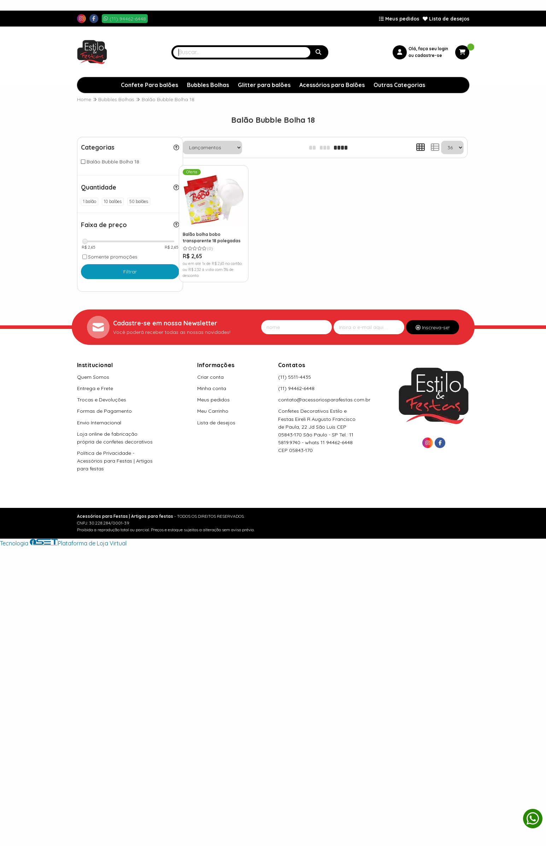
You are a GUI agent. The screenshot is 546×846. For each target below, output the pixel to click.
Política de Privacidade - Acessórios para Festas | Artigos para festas (115, 461)
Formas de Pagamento (104, 411)
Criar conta (210, 377)
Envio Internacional (99, 422)
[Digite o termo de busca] (241, 52)
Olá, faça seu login (428, 48)
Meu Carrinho (212, 411)
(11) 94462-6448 (296, 388)
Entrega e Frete (95, 388)
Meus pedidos (399, 19)
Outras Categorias (399, 84)
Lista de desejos (446, 19)
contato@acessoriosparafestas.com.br (324, 399)
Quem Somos (93, 377)
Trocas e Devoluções (101, 399)
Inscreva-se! (433, 327)
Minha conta (211, 388)
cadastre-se (428, 55)
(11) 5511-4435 (294, 377)
